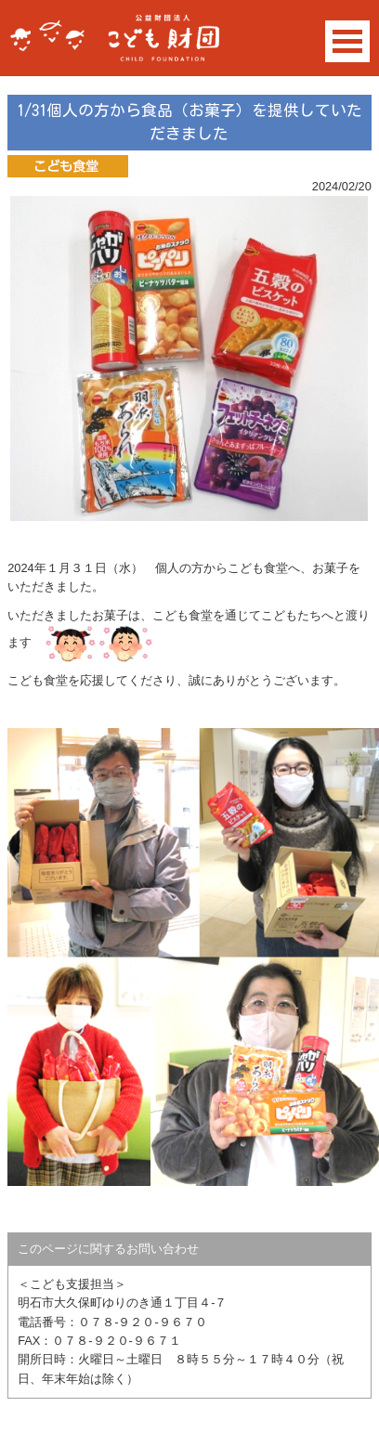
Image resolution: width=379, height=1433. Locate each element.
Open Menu (347, 41)
